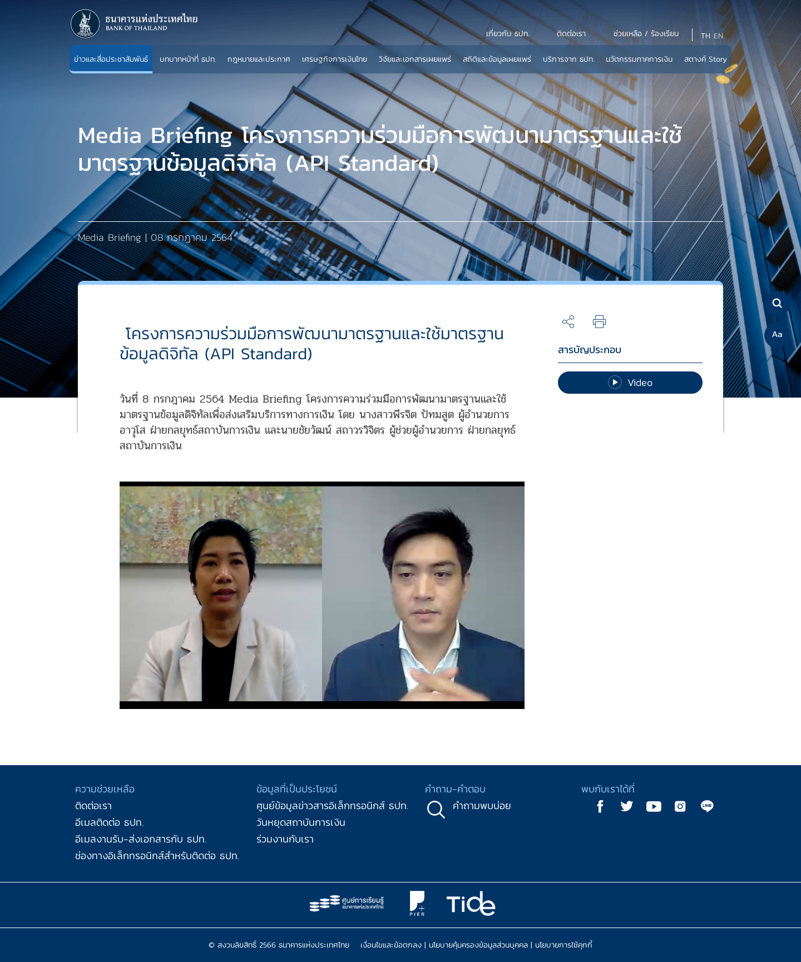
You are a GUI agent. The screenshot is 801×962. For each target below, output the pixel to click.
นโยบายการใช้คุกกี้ (563, 945)
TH (705, 36)
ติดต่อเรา (93, 805)
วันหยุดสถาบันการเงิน (300, 822)
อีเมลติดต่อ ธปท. (109, 822)
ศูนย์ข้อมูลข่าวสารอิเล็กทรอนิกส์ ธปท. (332, 805)
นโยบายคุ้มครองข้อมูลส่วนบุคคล (478, 945)
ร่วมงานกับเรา (285, 838)
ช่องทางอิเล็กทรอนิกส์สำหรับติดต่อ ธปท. (157, 855)
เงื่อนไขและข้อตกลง (391, 945)
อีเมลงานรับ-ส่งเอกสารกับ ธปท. (140, 838)
